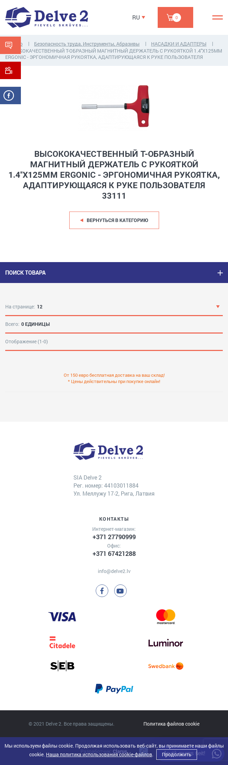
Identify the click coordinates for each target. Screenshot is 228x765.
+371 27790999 (114, 537)
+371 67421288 (114, 553)
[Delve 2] (46, 17)
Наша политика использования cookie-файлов (99, 754)
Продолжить (176, 754)
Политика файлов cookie (171, 723)
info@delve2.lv (114, 571)
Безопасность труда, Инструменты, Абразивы (87, 43)
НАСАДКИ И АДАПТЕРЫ (178, 43)
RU (136, 17)
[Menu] (217, 17)
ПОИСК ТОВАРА (25, 272)
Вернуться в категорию (117, 220)
